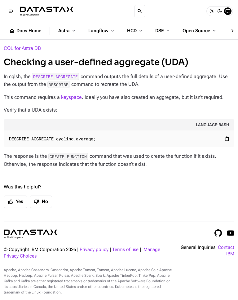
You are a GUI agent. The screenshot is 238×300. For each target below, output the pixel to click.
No (41, 202)
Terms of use (125, 249)
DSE (163, 30)
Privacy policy (94, 249)
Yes (15, 202)
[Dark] (219, 11)
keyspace (71, 97)
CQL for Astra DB (22, 48)
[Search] (139, 11)
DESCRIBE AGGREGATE (55, 76)
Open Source (200, 30)
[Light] (211, 11)
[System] (227, 11)
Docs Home (25, 31)
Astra (67, 30)
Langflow (101, 30)
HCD (135, 30)
